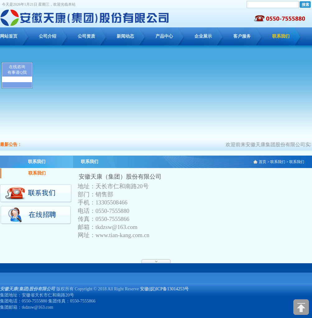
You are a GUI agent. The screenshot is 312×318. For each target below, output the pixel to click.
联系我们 (281, 36)
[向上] (301, 307)
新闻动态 (125, 36)
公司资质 (86, 36)
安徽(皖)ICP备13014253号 (164, 289)
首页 (262, 162)
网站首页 (8, 36)
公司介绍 (47, 36)
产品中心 (164, 36)
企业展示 (203, 36)
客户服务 (242, 36)
